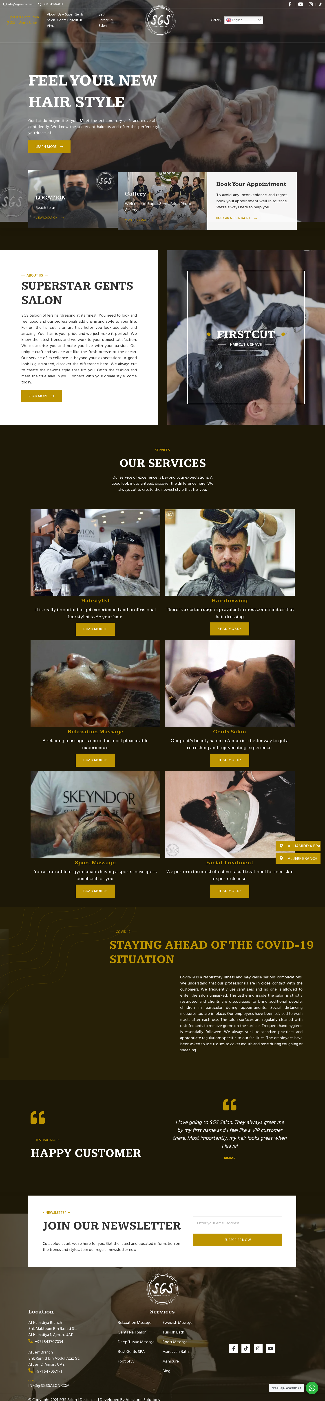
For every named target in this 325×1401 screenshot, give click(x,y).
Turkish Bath (173, 1327)
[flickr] (320, 4)
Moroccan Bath (175, 1346)
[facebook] (290, 4)
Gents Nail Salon (132, 1327)
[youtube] (300, 4)
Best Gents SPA (131, 1346)
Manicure (170, 1356)
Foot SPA (126, 1356)
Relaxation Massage (134, 1317)
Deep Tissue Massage (136, 1337)
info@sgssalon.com (20, 4)
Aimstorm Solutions (143, 1394)
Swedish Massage (177, 1317)
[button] (298, 846)
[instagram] (311, 4)
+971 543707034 (52, 4)
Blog (166, 1366)
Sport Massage (175, 1337)
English (234, 25)
